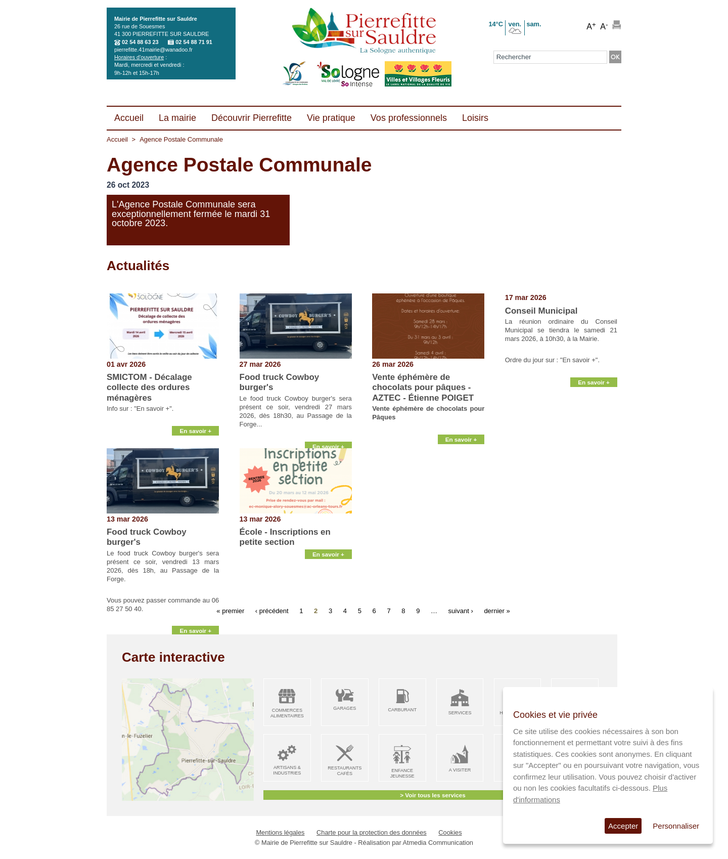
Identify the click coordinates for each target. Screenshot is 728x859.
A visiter (460, 769)
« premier (230, 610)
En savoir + (195, 436)
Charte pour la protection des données (371, 832)
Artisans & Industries (287, 770)
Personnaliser (676, 826)
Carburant (402, 709)
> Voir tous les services (432, 795)
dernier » (497, 610)
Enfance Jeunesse (402, 773)
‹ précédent (272, 610)
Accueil (117, 139)
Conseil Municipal (541, 311)
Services (460, 712)
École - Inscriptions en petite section (285, 537)
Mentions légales (280, 832)
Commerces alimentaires (287, 713)
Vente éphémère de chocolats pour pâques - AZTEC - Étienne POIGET (423, 387)
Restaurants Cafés (344, 770)
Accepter (623, 826)
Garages (344, 708)
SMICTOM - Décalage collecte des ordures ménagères (149, 387)
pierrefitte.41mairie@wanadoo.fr (153, 50)
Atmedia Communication (438, 842)
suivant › (460, 610)
